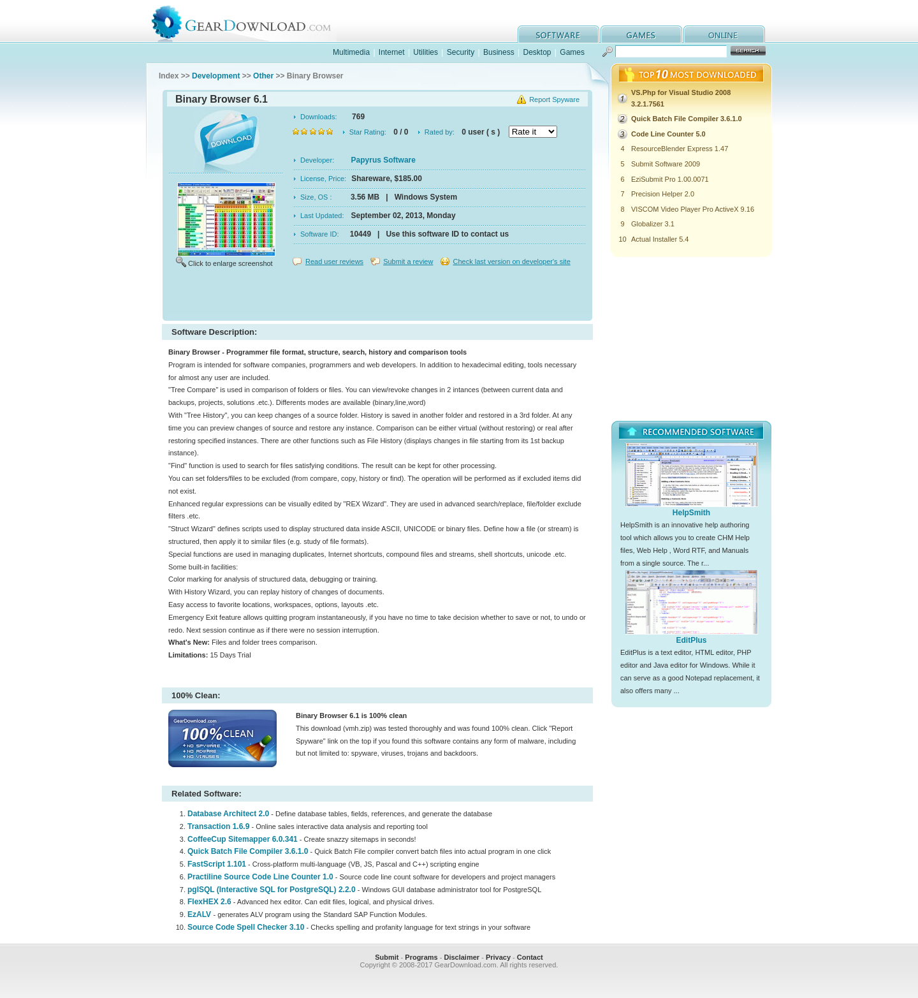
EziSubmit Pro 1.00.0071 (670, 179)
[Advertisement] (377, 296)
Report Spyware (554, 99)
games (641, 34)
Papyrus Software (383, 160)
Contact (530, 957)
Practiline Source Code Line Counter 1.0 (260, 876)
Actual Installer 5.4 (660, 239)
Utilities (425, 52)
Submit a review (408, 261)
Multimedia (351, 52)
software (558, 34)
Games (572, 52)
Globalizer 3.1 (652, 224)
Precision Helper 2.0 (662, 194)
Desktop (537, 52)
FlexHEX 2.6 (209, 901)
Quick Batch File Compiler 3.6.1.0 (247, 851)
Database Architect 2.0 (228, 813)
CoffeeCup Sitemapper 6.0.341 (242, 839)
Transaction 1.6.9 (218, 826)
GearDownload (251, 21)
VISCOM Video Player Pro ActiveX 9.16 (692, 209)
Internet (392, 52)
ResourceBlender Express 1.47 (679, 148)
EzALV (200, 914)
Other (263, 75)
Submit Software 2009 (665, 164)
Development (216, 75)
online (724, 34)
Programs (421, 957)
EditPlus (691, 640)
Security (460, 52)
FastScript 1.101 (216, 864)
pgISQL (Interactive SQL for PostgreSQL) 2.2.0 (271, 889)
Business (498, 52)
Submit (386, 957)
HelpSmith (691, 512)
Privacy (498, 957)
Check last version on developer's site (511, 261)
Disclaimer (461, 957)
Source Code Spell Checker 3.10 (245, 927)
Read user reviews (334, 261)
